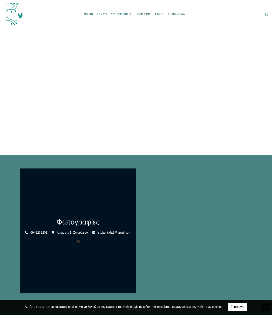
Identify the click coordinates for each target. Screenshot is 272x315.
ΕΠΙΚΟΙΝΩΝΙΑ (176, 14)
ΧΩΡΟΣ (159, 14)
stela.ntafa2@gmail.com (114, 232)
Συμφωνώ (237, 306)
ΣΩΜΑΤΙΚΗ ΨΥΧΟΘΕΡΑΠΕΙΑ (114, 14)
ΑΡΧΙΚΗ (88, 14)
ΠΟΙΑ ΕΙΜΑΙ (144, 14)
